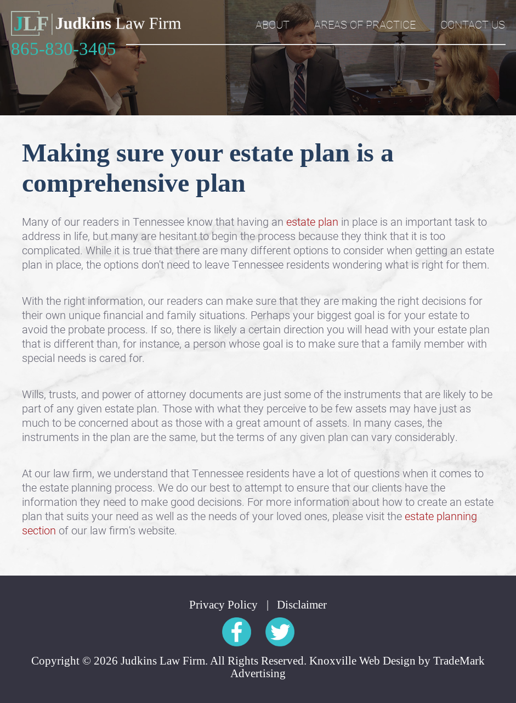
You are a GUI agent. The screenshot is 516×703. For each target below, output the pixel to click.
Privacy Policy (223, 605)
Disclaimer (302, 605)
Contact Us (472, 24)
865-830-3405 (63, 49)
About (273, 24)
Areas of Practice (365, 24)
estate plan (312, 221)
